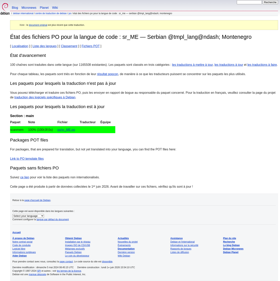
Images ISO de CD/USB (77, 245)
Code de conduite (21, 245)
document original (38, 25)
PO (70, 13)
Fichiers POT (91, 46)
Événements (124, 245)
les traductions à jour (229, 64)
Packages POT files (29, 140)
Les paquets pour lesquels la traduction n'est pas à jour (63, 83)
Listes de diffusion (179, 252)
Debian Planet (230, 252)
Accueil (16, 232)
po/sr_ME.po (66, 129)
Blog (15, 7)
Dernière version (126, 252)
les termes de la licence (69, 271)
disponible (107, 261)
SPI (39, 271)
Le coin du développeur (77, 255)
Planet (44, 7)
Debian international (23, 13)
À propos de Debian (23, 238)
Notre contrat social (22, 241)
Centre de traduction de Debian (51, 13)
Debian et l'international (182, 241)
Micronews (29, 7)
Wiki (55, 7)
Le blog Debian (231, 245)
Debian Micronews (233, 248)
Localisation (20, 46)
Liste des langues (45, 46)
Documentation (126, 248)
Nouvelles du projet (128, 241)
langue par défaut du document (53, 219)
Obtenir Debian (73, 238)
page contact (66, 261)
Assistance (176, 238)
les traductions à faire (262, 64)
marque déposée (37, 274)
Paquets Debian (73, 252)
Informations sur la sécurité (184, 245)
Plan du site (229, 238)
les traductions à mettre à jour (192, 64)
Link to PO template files (27, 158)
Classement (69, 46)
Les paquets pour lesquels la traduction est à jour (57, 106)
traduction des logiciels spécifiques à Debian (44, 97)
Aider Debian (19, 255)
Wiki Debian (124, 255)
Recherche (229, 241)
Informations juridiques (24, 252)
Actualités (123, 238)
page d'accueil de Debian (37, 200)
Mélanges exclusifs (75, 248)
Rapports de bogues (180, 248)
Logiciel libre (18, 248)
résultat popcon (107, 74)
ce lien (24, 177)
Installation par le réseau (77, 241)
